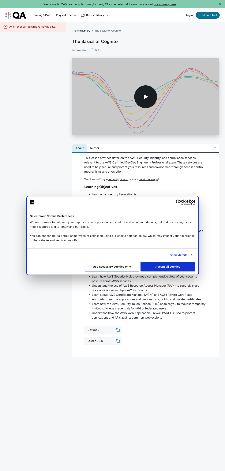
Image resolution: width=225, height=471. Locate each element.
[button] (220, 4)
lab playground (118, 179)
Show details (178, 255)
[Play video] (145, 96)
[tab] (79, 148)
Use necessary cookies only (112, 266)
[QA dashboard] (16, 15)
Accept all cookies (168, 266)
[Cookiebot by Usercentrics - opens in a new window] (178, 202)
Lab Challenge (148, 179)
